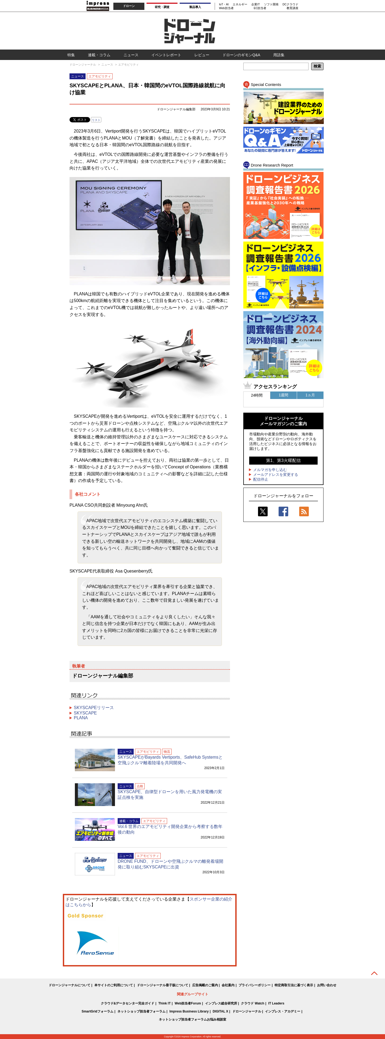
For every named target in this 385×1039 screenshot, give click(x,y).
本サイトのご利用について (113, 985)
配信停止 (260, 479)
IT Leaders (276, 1003)
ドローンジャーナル (246, 1011)
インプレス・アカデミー (282, 1011)
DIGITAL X (220, 1011)
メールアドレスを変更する (275, 474)
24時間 (257, 395)
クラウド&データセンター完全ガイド (128, 1003)
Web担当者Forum (188, 1003)
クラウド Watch (252, 1003)
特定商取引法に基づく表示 (294, 985)
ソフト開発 (271, 4)
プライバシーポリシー (254, 985)
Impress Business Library (189, 1011)
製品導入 (195, 7)
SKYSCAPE (85, 713)
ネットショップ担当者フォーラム (141, 1011)
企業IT (255, 4)
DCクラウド (290, 4)
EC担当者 (260, 8)
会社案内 (228, 985)
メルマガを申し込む (270, 470)
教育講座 (292, 8)
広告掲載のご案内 (205, 985)
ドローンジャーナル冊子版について (162, 985)
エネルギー (240, 4)
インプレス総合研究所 (221, 1003)
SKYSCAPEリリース (94, 707)
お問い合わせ (326, 985)
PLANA (81, 718)
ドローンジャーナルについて (69, 985)
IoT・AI (224, 4)
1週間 (283, 395)
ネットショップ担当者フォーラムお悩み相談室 (192, 1019)
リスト (96, 120)
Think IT (164, 1003)
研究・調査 (162, 7)
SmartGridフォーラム (97, 1011)
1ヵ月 (310, 395)
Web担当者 (226, 8)
